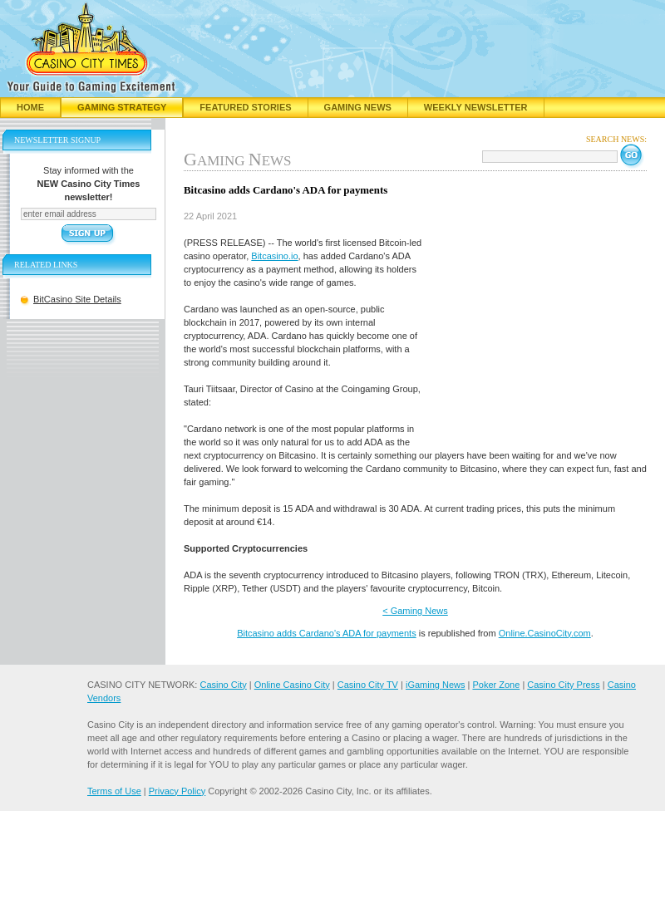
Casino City (223, 685)
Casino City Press (563, 685)
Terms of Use (114, 791)
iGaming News (436, 685)
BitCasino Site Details (77, 299)
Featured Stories (245, 107)
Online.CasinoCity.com (545, 633)
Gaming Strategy (121, 107)
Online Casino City (292, 685)
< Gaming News (415, 611)
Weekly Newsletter (476, 107)
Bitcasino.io (274, 256)
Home (30, 107)
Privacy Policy (177, 791)
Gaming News (358, 107)
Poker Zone (496, 685)
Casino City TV (367, 685)
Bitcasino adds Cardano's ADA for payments (326, 633)
